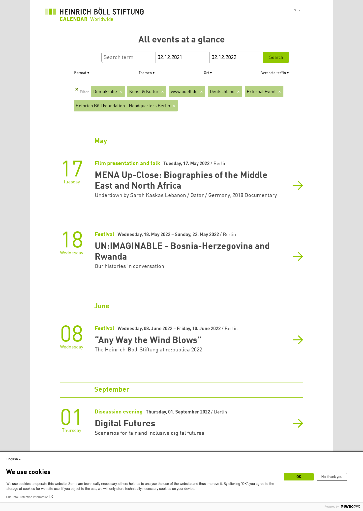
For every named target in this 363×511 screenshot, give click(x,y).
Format (80, 73)
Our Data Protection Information (27, 497)
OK (299, 477)
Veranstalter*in (273, 73)
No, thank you (331, 477)
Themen (145, 73)
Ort (206, 73)
